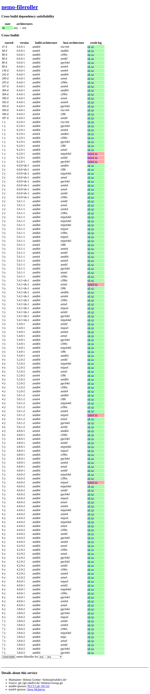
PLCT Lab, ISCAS (38, 686)
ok (88, 46)
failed (90, 153)
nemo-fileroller (19, 7)
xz (92, 46)
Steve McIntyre (36, 689)
